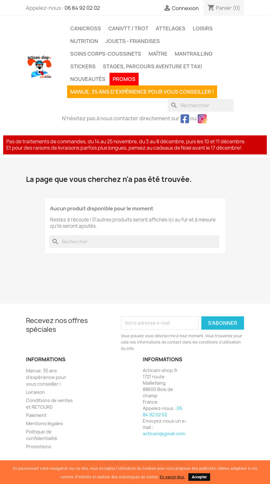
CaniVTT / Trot (128, 28)
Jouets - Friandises (132, 41)
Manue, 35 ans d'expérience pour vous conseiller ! (142, 91)
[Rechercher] (201, 105)
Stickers (83, 66)
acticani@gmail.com (164, 434)
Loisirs (203, 28)
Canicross (85, 28)
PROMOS (124, 79)
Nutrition (84, 41)
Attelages (170, 28)
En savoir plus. (172, 477)
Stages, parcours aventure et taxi (152, 66)
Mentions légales (44, 423)
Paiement (36, 415)
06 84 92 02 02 (82, 7)
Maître (157, 53)
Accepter (199, 477)
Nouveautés (87, 79)
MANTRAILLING (193, 53)
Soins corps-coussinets (105, 53)
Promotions (38, 447)
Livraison (35, 392)
